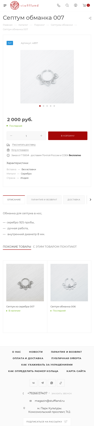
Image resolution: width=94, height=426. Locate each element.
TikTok (61, 383)
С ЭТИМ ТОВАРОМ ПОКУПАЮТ (55, 246)
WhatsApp (51, 383)
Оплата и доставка (28, 358)
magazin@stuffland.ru (50, 400)
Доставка (74, 199)
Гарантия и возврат (44, 199)
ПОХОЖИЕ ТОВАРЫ (17, 246)
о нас (16, 351)
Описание (14, 199)
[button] (40, 106)
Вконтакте (33, 383)
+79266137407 (37, 393)
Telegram (42, 383)
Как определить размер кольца (33, 371)
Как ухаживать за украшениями (47, 364)
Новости (36, 351)
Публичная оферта (66, 358)
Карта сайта (76, 371)
